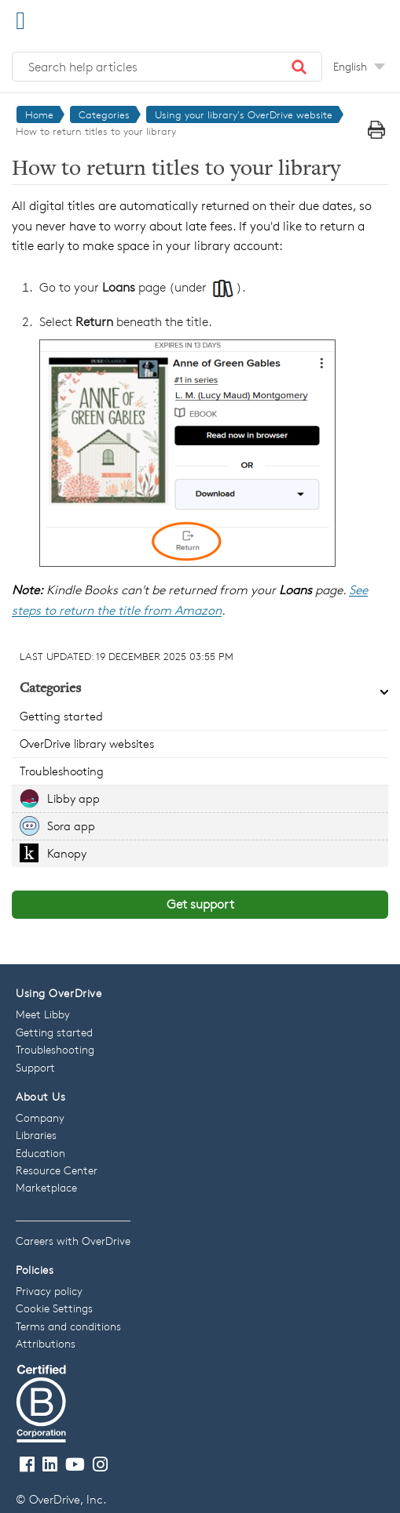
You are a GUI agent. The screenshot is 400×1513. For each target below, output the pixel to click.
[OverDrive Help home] (95, 18)
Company (40, 1117)
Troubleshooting (62, 771)
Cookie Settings (54, 1308)
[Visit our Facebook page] (27, 1465)
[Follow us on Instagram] (100, 1465)
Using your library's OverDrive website (243, 114)
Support (35, 1067)
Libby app (73, 798)
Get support (200, 904)
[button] (299, 66)
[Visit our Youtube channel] (75, 1465)
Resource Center (56, 1170)
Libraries (36, 1134)
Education (40, 1152)
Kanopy (66, 853)
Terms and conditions (68, 1326)
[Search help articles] (167, 66)
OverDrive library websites (87, 743)
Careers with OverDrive (73, 1240)
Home (39, 114)
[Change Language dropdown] (359, 66)
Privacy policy (49, 1290)
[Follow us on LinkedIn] (50, 1465)
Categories (104, 114)
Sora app (71, 825)
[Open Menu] (20, 20)
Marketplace (46, 1187)
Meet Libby (43, 1014)
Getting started (61, 716)
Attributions (45, 1343)
